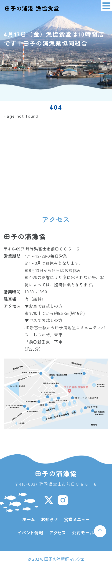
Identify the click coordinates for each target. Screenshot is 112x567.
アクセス (57, 532)
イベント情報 (30, 532)
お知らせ (49, 519)
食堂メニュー (77, 519)
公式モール (83, 532)
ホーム (28, 519)
